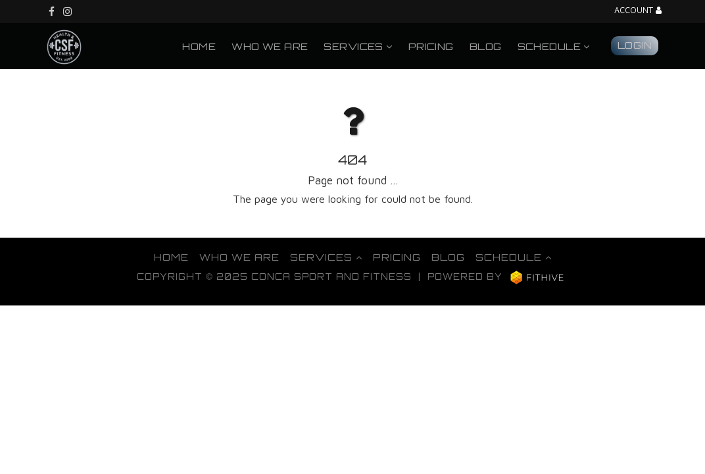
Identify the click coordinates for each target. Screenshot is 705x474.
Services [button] (358, 46)
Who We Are (269, 46)
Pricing (431, 46)
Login (635, 45)
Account (638, 11)
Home (199, 46)
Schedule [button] (554, 46)
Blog (486, 46)
